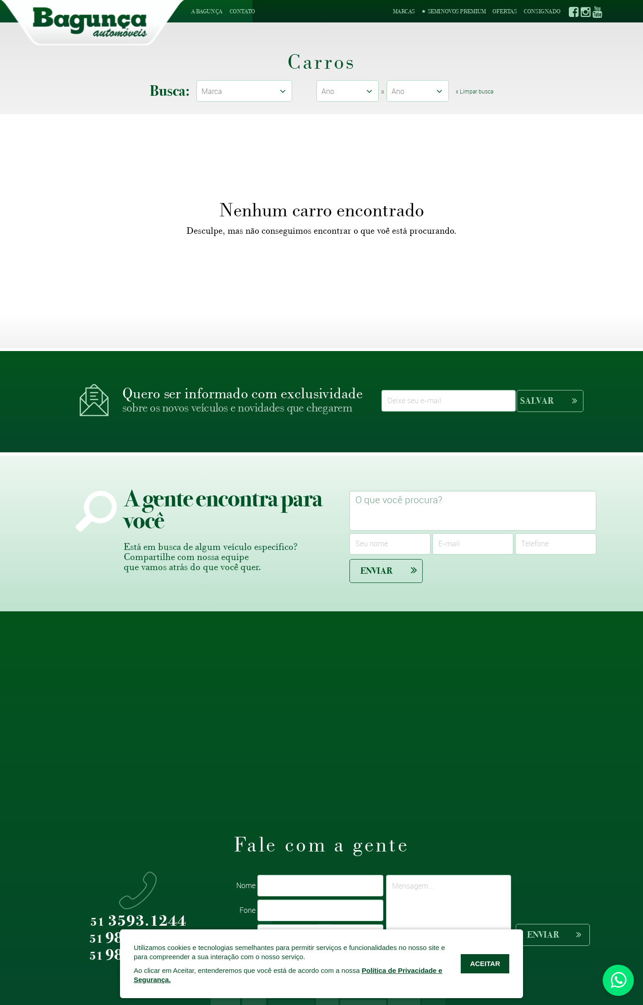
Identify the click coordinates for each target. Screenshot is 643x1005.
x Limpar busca (475, 91)
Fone (248, 910)
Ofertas (504, 11)
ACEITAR (485, 963)
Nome (246, 885)
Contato (242, 11)
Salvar (548, 400)
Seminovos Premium (453, 11)
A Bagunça (207, 11)
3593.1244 (138, 921)
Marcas (404, 11)
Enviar (388, 570)
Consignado (542, 11)
